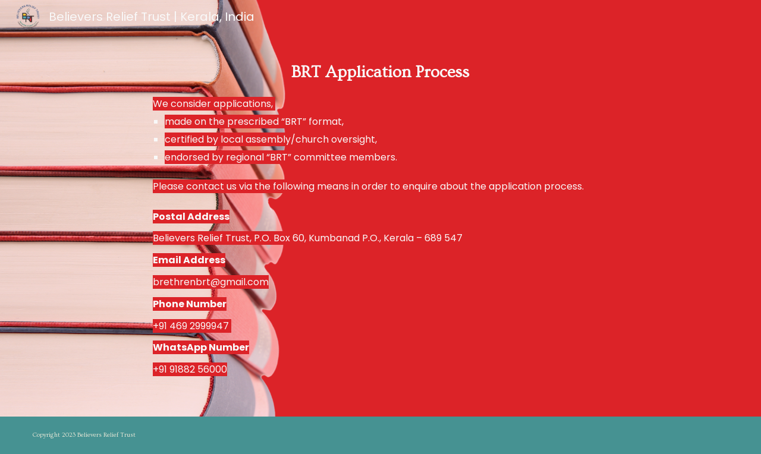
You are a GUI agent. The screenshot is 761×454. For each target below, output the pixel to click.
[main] (381, 208)
